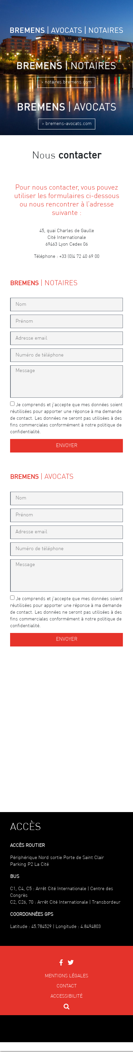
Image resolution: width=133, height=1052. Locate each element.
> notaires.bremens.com (66, 82)
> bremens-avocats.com (67, 123)
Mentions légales (66, 976)
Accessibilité (66, 996)
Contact (67, 986)
